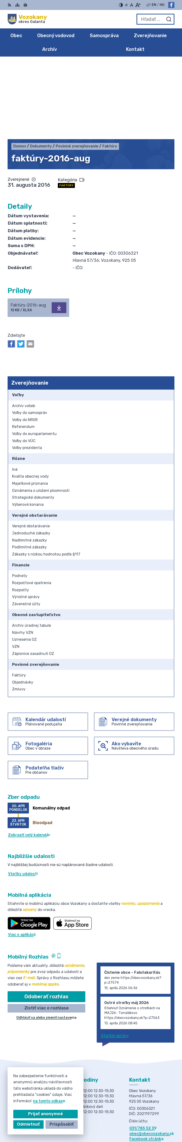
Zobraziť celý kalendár (29, 759)
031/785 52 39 (143, 1052)
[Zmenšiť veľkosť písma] (126, 5)
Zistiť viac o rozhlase (46, 932)
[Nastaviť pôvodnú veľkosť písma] (131, 5)
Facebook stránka (146, 1063)
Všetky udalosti (23, 798)
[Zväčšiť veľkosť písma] (137, 5)
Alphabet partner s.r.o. (152, 1117)
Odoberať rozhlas (46, 921)
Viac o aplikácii (22, 859)
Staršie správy (115, 960)
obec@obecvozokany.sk (151, 1058)
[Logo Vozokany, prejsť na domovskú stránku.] (27, 19)
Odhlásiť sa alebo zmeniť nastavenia (46, 942)
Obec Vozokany (159, 1123)
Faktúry (66, 109)
